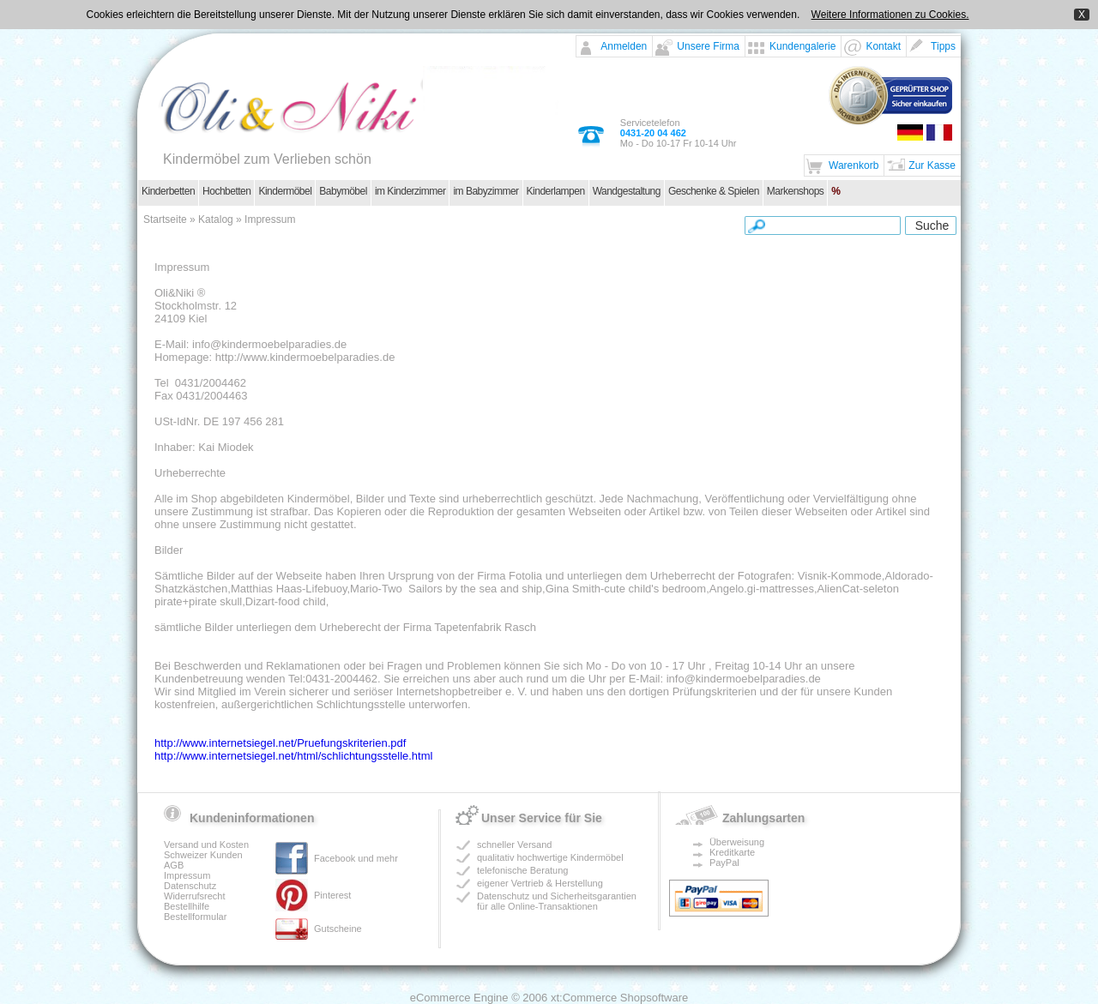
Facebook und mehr (356, 858)
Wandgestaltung (627, 191)
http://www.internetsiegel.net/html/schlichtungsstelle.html (293, 755)
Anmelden (623, 46)
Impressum (269, 219)
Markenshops (795, 191)
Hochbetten (226, 191)
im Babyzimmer (485, 191)
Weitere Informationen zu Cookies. (890, 15)
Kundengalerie (802, 46)
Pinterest (332, 895)
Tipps (943, 46)
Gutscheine (338, 928)
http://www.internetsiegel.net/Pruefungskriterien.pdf (280, 742)
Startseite (165, 219)
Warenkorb (853, 165)
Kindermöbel (284, 191)
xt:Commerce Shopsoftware (619, 997)
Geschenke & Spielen (713, 191)
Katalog (215, 219)
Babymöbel (343, 191)
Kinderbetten (168, 191)
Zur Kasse (932, 165)
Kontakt (883, 46)
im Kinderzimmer (410, 191)
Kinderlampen (556, 191)
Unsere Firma (708, 46)
